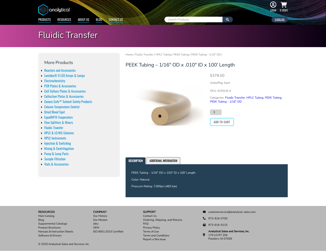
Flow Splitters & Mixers (58, 122)
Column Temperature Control (61, 106)
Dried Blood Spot (54, 111)
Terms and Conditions (156, 235)
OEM (96, 228)
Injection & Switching (57, 143)
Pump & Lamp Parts (56, 153)
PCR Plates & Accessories (60, 85)
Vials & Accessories (56, 164)
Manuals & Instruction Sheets (55, 231)
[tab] (136, 160)
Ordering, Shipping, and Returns (162, 220)
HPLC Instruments (55, 138)
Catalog (280, 19)
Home (129, 54)
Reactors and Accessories (60, 70)
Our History (100, 216)
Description (135, 160)
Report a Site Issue (154, 239)
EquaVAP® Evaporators (58, 117)
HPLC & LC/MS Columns (59, 132)
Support (149, 212)
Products (44, 19)
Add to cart (222, 122)
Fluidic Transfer (53, 127)
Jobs (95, 224)
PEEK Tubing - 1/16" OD (206, 54)
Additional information (163, 160)
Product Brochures (49, 228)
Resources (64, 19)
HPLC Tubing (164, 54)
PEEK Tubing (181, 54)
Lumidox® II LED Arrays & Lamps (64, 75)
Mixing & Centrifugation (59, 148)
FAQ (145, 224)
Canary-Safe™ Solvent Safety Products (68, 101)
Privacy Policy (151, 228)
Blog (99, 19)
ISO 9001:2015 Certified (108, 231)
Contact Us (116, 19)
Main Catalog (46, 216)
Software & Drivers (50, 235)
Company (100, 212)
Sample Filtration (54, 158)
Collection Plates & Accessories (64, 96)
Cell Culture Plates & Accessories (65, 91)
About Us (83, 19)
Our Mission (100, 220)
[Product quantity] (216, 112)
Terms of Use (151, 231)
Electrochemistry (54, 80)
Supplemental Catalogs (52, 224)
